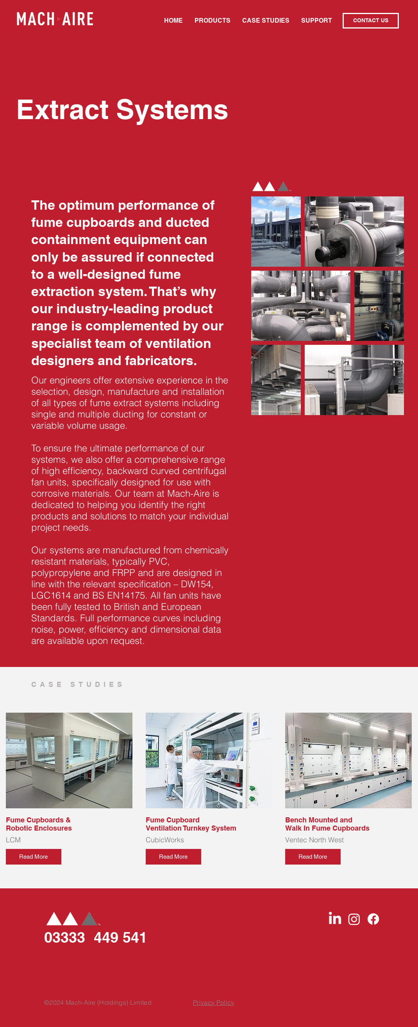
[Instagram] (354, 919)
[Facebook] (373, 919)
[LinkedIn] (335, 919)
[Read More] (33, 857)
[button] (212, 20)
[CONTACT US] (371, 21)
